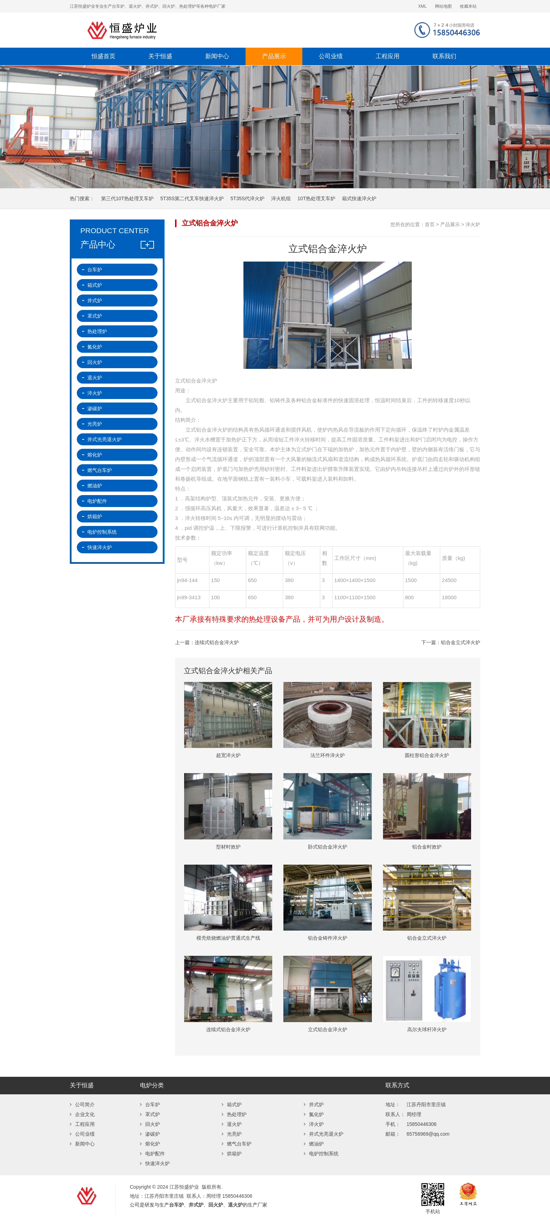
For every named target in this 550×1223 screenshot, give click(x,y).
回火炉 (94, 362)
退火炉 (94, 377)
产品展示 (274, 56)
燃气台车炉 (99, 470)
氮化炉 (94, 347)
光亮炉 (94, 424)
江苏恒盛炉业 (192, 30)
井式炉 (94, 300)
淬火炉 (472, 224)
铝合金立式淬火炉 (460, 642)
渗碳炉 (94, 408)
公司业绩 (331, 56)
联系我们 (444, 56)
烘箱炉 (94, 516)
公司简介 (82, 1104)
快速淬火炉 (99, 547)
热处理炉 (97, 331)
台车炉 (94, 269)
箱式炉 (94, 285)
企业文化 (82, 1114)
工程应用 (388, 56)
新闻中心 (217, 56)
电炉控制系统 (102, 532)
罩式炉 (94, 316)
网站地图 (443, 6)
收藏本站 (468, 6)
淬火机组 (281, 198)
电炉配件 (97, 501)
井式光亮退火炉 (104, 439)
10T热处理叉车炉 (316, 198)
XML (422, 6)
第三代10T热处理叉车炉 (127, 198)
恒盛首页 (103, 56)
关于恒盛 (160, 56)
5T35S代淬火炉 (247, 198)
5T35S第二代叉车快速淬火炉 (192, 198)
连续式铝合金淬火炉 (217, 642)
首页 (430, 224)
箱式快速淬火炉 (359, 198)
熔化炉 (94, 455)
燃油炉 (94, 485)
